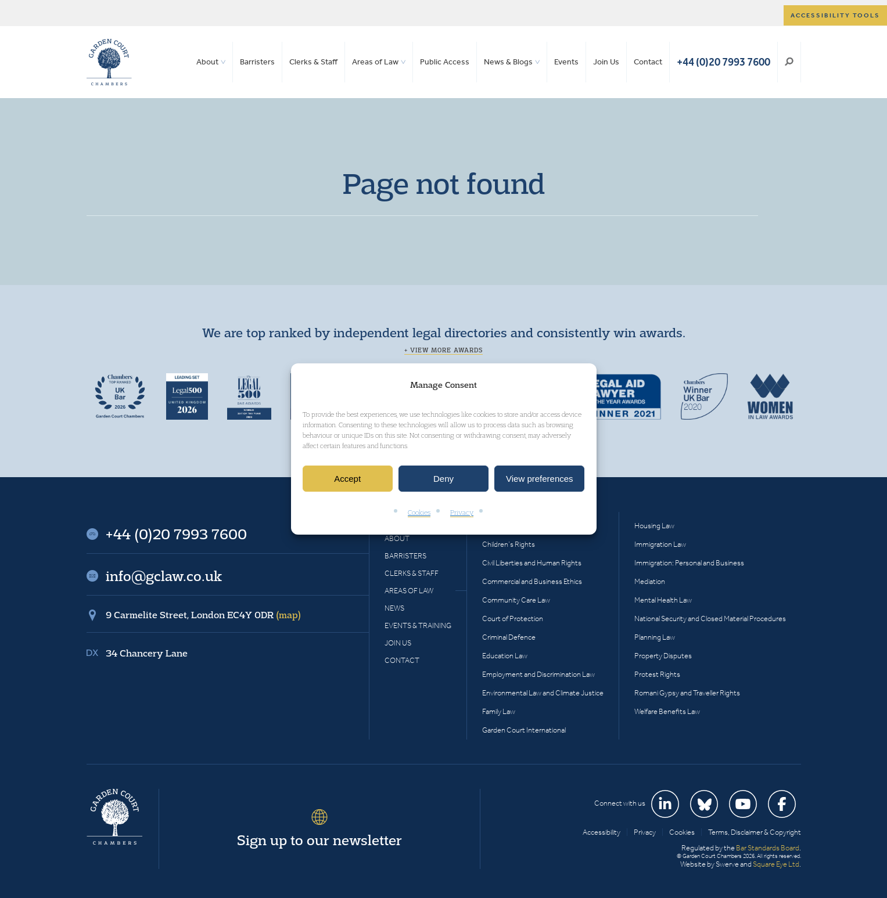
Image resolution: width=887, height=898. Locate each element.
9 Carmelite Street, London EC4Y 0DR (203, 615)
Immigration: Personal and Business (689, 562)
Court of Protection (512, 618)
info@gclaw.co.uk (164, 576)
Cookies (419, 512)
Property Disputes (663, 655)
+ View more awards (443, 350)
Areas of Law (375, 62)
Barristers (257, 62)
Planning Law (654, 637)
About (207, 62)
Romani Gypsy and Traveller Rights (687, 692)
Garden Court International (524, 730)
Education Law (504, 655)
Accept (347, 479)
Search (789, 62)
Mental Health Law (663, 600)
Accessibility (601, 832)
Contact (648, 62)
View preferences (539, 479)
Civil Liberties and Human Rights (531, 562)
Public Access (444, 62)
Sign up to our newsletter (319, 840)
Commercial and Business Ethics (532, 581)
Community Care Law (516, 600)
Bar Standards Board (767, 847)
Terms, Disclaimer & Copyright (754, 832)
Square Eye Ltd (776, 864)
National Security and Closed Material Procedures (710, 618)
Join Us (606, 62)
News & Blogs (508, 62)
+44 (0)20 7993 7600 (723, 61)
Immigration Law (660, 544)
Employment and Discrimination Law (538, 674)
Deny (443, 479)
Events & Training (418, 625)
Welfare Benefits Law (667, 711)
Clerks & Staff (313, 62)
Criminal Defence (509, 637)
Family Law (498, 711)
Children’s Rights (508, 544)
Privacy (461, 512)
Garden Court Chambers (109, 62)
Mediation (649, 581)
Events (566, 62)
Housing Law (654, 525)
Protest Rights (657, 674)
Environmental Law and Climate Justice (543, 692)
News (394, 608)
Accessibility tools (835, 15)
